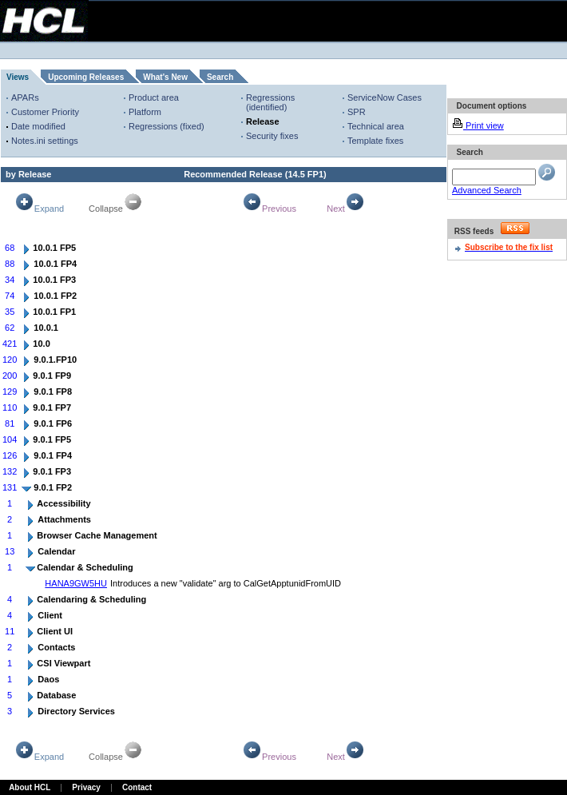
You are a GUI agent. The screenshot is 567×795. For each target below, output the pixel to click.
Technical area (375, 126)
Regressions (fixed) (166, 126)
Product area (154, 97)
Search (220, 77)
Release (263, 121)
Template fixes (375, 140)
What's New (165, 77)
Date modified (38, 126)
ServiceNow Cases (384, 97)
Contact (137, 787)
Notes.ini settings (44, 140)
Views (17, 77)
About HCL (29, 787)
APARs (25, 97)
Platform (145, 112)
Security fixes (272, 136)
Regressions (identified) (270, 102)
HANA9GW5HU (76, 583)
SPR (356, 112)
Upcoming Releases (86, 77)
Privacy (86, 787)
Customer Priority (45, 112)
